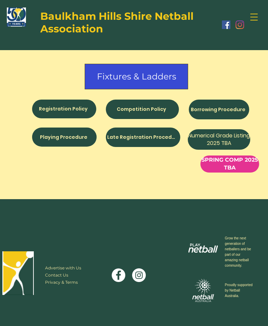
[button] (254, 17)
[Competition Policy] (142, 109)
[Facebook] (226, 24)
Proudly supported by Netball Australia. (239, 290)
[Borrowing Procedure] (219, 109)
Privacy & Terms (61, 282)
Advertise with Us (63, 267)
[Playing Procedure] (64, 137)
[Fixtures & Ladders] (136, 76)
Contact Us (56, 275)
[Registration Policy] (64, 109)
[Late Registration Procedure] (143, 137)
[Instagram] (240, 24)
